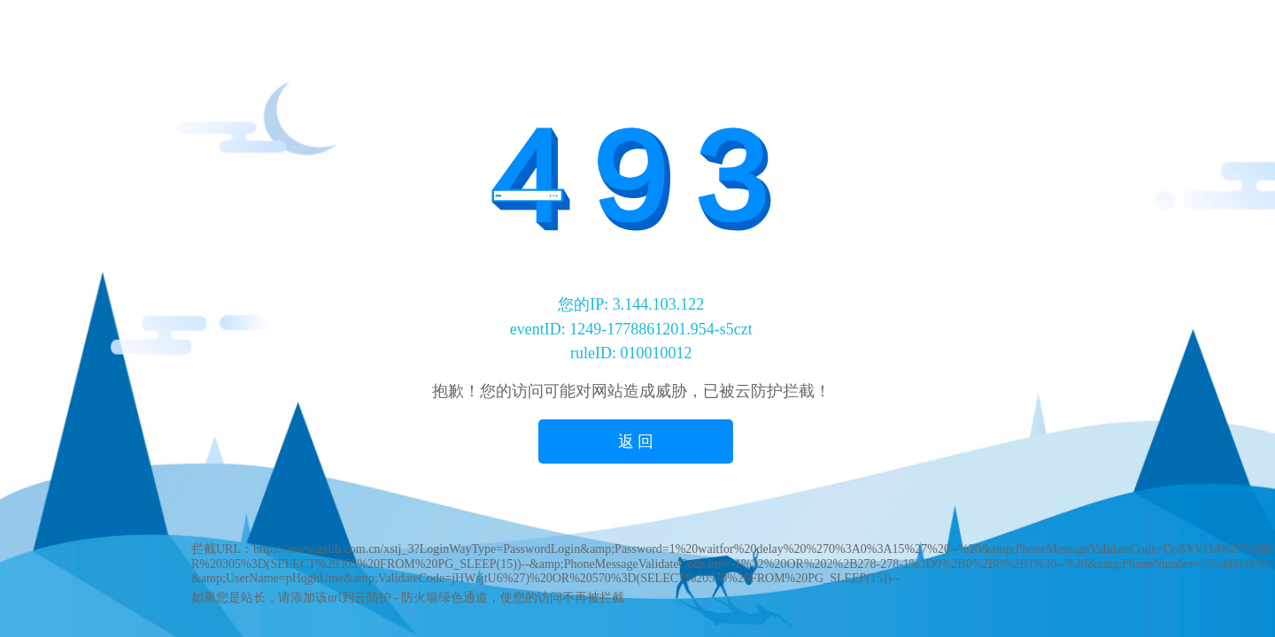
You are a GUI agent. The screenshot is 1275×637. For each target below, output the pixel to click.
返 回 (636, 441)
